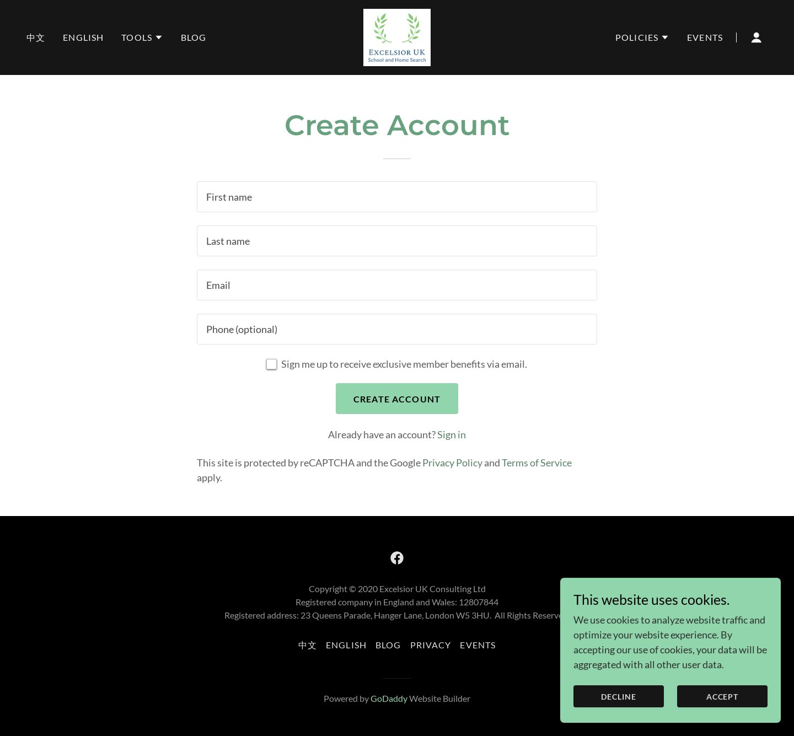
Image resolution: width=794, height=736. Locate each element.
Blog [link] (194, 37)
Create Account (397, 399)
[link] (397, 36)
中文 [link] (35, 37)
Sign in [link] (451, 434)
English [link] (83, 37)
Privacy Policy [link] (452, 462)
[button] (142, 37)
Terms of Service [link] (537, 462)
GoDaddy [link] (389, 698)
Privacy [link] (431, 645)
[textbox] (397, 196)
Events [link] (705, 37)
